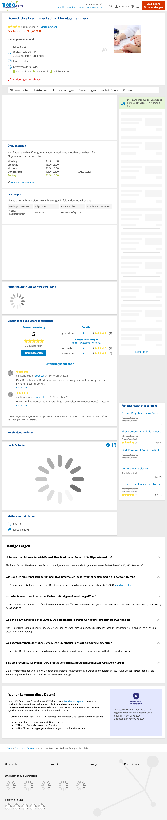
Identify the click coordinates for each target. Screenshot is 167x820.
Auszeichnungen (63, 90)
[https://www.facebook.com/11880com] (8, 806)
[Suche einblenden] (112, 6)
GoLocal (39, 375)
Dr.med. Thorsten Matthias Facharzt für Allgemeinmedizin (142, 484)
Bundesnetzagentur (74, 701)
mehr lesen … (24, 387)
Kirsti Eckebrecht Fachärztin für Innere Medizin (142, 450)
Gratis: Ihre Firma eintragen (153, 5)
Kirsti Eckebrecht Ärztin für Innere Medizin (142, 431)
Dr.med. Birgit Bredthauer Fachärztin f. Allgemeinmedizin (142, 413)
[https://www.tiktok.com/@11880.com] (24, 806)
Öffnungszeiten (19, 90)
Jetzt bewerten (34, 353)
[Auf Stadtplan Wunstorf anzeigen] (114, 445)
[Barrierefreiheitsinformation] (133, 6)
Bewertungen (87, 90)
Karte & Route (109, 90)
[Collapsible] (158, 557)
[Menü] (139, 6)
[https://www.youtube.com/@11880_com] (41, 806)
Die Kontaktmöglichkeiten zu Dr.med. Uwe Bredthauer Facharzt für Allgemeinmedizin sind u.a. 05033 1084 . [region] (69, 584)
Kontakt (128, 90)
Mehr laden (141, 351)
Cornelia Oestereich (133, 468)
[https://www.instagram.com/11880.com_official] (16, 806)
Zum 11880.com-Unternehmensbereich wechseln (79, 7)
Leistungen (41, 90)
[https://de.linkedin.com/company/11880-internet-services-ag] (33, 806)
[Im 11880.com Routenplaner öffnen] (108, 444)
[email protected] (123, 584)
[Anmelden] (123, 6)
